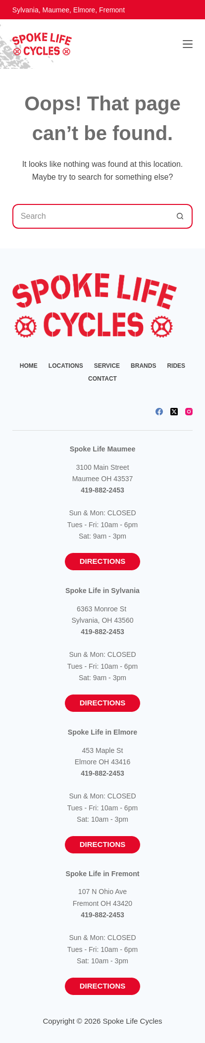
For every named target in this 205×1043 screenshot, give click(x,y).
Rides (176, 365)
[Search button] (180, 216)
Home (29, 365)
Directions (103, 561)
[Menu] (188, 44)
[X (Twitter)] (174, 411)
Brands (143, 365)
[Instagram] (189, 411)
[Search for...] (90, 216)
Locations (66, 365)
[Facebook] (159, 411)
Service (107, 365)
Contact (102, 378)
